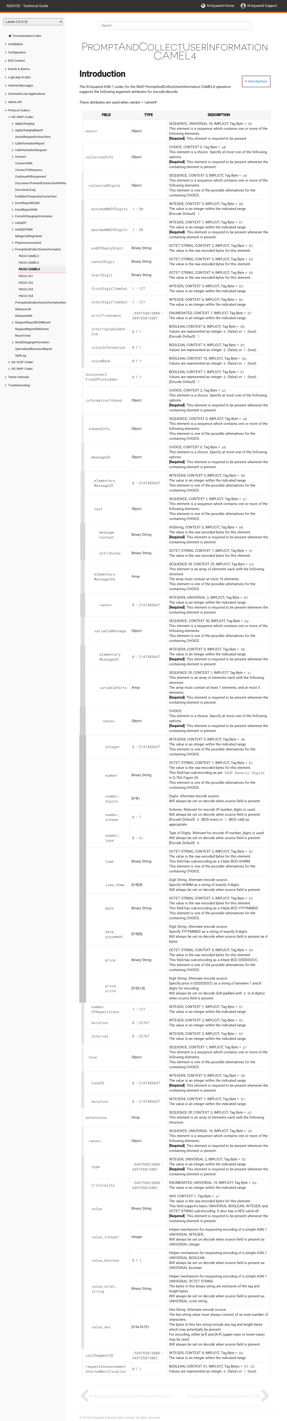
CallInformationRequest (31, 150)
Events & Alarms (19, 69)
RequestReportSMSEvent (32, 329)
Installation (15, 44)
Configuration (17, 52)
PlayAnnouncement (28, 242)
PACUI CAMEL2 (29, 256)
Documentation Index (24, 36)
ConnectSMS (24, 163)
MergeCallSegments (28, 236)
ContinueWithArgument (30, 176)
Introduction (257, 81)
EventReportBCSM (27, 203)
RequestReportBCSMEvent (33, 322)
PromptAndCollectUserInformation (38, 249)
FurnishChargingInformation (33, 216)
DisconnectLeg (25, 190)
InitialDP (20, 223)
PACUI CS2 (26, 282)
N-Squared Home (220, 6)
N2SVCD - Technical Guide (27, 6)
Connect (20, 156)
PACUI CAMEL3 (29, 262)
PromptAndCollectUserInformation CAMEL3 (130, 1396)
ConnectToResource (28, 170)
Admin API (15, 102)
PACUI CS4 (26, 296)
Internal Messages (20, 85)
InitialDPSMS (24, 229)
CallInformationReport (29, 143)
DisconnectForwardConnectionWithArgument (45, 183)
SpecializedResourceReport (33, 349)
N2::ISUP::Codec (22, 362)
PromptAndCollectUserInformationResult (42, 302)
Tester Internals (18, 377)
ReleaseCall (23, 309)
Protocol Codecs (19, 110)
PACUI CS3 (26, 289)
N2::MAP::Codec (22, 369)
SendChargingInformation (32, 342)
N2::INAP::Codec (23, 117)
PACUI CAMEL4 (29, 269)
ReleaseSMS (23, 316)
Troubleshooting (19, 385)
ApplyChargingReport (29, 130)
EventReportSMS (26, 209)
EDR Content (16, 60)
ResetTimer (23, 335)
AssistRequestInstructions (33, 137)
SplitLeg (20, 355)
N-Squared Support (262, 6)
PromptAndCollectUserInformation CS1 (224, 1396)
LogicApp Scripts (19, 77)
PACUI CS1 (26, 276)
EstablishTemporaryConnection (36, 196)
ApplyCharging (24, 123)
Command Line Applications (26, 94)
